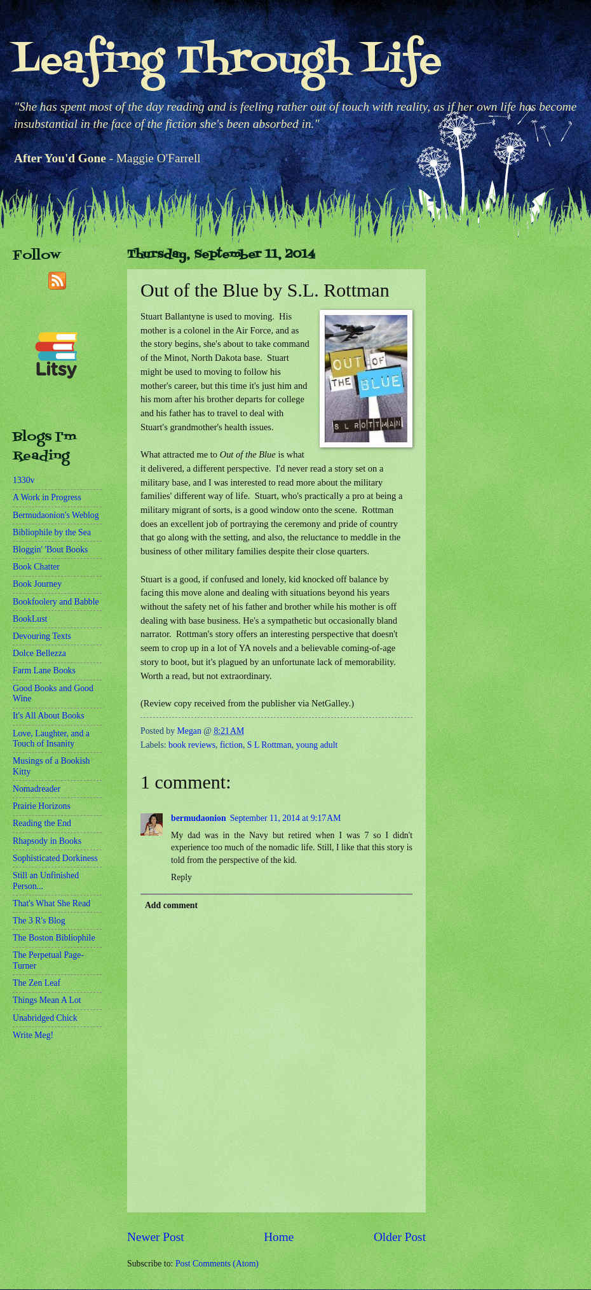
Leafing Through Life (227, 62)
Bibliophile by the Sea (52, 532)
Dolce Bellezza (39, 653)
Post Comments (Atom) (217, 1263)
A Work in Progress (47, 497)
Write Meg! (33, 1035)
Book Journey (37, 584)
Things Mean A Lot (47, 1000)
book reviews (191, 745)
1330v (24, 480)
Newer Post (155, 1237)
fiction (231, 745)
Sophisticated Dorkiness (55, 858)
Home (279, 1237)
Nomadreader (36, 789)
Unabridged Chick (45, 1018)
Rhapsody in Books (47, 841)
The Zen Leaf (36, 983)
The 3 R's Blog (39, 920)
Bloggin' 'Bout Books (50, 549)
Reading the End (42, 823)
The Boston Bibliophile (54, 938)
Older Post (400, 1237)
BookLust (30, 619)
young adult (317, 745)
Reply (181, 877)
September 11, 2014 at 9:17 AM (285, 818)
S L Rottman (269, 745)
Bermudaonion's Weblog (56, 515)
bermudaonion (198, 818)
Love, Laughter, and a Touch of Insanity (51, 739)
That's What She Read (51, 903)
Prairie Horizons (42, 806)
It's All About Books (49, 715)
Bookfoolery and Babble (56, 601)
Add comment (171, 905)
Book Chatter (36, 566)
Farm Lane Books (44, 670)
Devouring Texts (42, 636)
